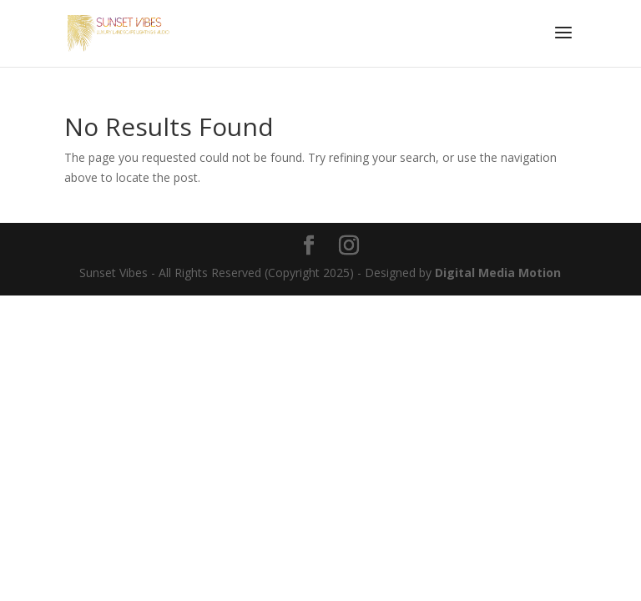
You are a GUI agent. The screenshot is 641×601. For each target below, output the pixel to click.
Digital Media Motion (498, 272)
